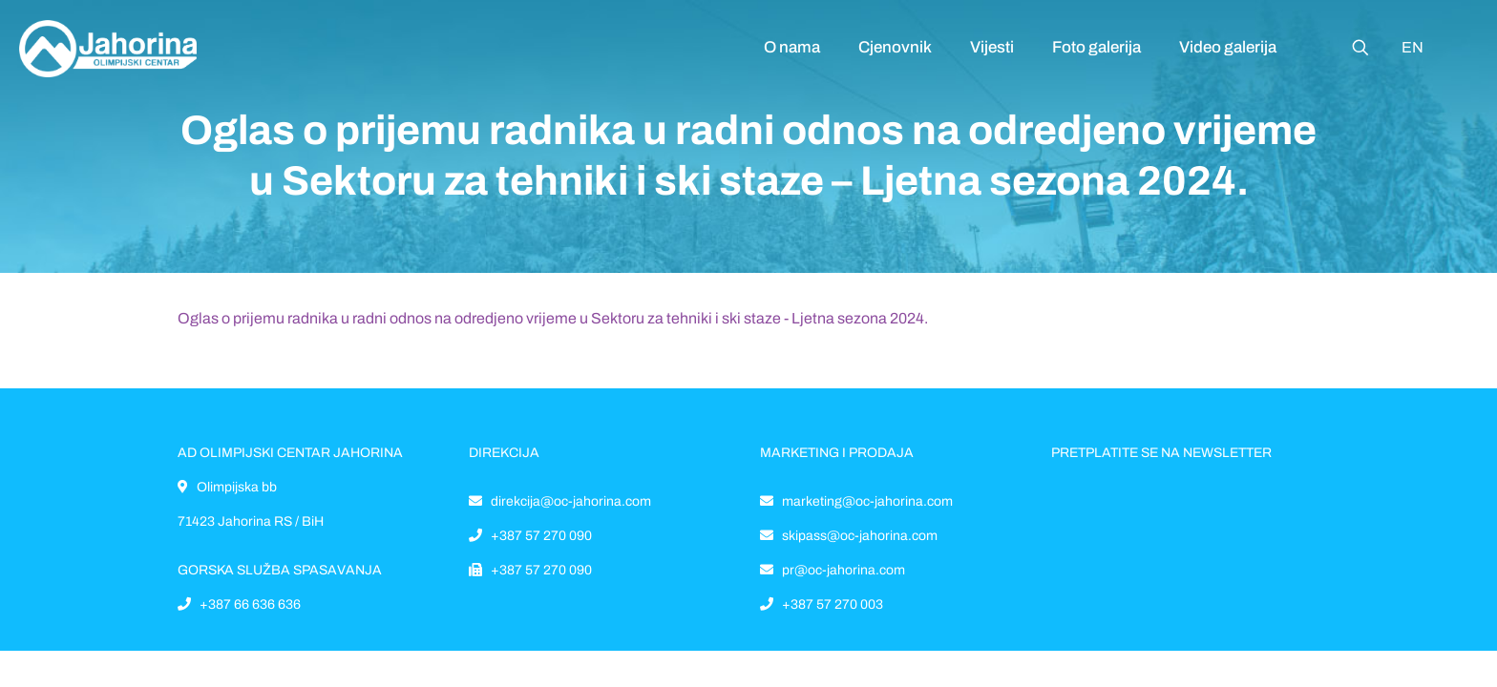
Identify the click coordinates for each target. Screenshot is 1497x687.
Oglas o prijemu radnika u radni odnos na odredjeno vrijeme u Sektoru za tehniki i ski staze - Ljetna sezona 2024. (553, 318)
